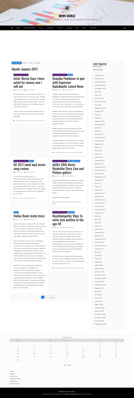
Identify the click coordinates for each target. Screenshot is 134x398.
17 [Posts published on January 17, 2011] (18, 353)
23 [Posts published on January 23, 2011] (116, 353)
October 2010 (99, 242)
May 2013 (98, 151)
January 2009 (99, 311)
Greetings (69, 28)
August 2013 (99, 144)
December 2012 (100, 167)
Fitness (84, 28)
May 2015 (98, 118)
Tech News (50, 28)
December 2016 (100, 101)
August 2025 (99, 75)
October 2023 (99, 79)
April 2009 (98, 301)
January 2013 (99, 164)
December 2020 (100, 85)
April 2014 (98, 131)
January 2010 (99, 272)
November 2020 (100, 88)
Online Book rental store (29, 215)
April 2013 (98, 154)
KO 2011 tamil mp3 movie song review (29, 166)
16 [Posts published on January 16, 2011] (116, 350)
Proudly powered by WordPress (52, 394)
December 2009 (100, 275)
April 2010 (98, 262)
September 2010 (100, 245)
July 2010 (98, 252)
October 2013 (99, 141)
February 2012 (100, 193)
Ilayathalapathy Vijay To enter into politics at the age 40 (68, 219)
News (18, 28)
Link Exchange (14, 383)
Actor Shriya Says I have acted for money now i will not (29, 82)
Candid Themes (86, 394)
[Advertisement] (67, 44)
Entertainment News (29, 28)
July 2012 (98, 183)
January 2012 (99, 196)
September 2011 (100, 209)
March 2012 (99, 190)
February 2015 (100, 121)
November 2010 (100, 239)
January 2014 (99, 134)
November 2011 (100, 203)
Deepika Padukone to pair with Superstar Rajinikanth (69, 152)
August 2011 (99, 213)
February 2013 (100, 160)
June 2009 (98, 295)
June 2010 (98, 255)
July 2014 (98, 128)
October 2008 (99, 321)
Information (93, 28)
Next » (53, 297)
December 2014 (100, 124)
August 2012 (99, 180)
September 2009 (100, 285)
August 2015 (99, 111)
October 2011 (99, 206)
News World (67, 15)
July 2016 (98, 105)
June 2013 (98, 147)
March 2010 (99, 265)
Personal (59, 28)
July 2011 (98, 216)
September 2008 (100, 324)
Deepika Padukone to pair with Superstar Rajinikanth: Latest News (68, 82)
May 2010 (98, 259)
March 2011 (99, 229)
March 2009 (99, 304)
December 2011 (100, 200)
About (12, 371)
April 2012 (98, 187)
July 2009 (98, 291)
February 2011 (100, 232)
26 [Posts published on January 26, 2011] (51, 357)
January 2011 (99, 236)
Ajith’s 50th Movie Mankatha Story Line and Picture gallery (68, 168)
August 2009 (99, 288)
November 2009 (100, 278)
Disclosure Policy (15, 379)
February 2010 (100, 268)
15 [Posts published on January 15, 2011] (100, 350)
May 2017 (98, 95)
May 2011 (98, 223)
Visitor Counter (98, 69)
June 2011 (98, 219)
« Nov (65, 365)
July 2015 (98, 115)
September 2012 (100, 177)
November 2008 (100, 317)
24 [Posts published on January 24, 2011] (18, 357)
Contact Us (13, 376)
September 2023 (100, 82)
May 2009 (98, 298)
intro (77, 28)
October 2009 (99, 281)
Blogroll (12, 374)
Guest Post (13, 381)
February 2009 (100, 308)
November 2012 (100, 170)
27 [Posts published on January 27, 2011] (67, 357)
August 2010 (99, 249)
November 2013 (100, 137)
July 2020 (98, 92)
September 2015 (100, 108)
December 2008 (100, 314)
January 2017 (99, 98)
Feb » (69, 365)
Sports (41, 28)
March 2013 (99, 157)
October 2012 (99, 173)
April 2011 (98, 226)
